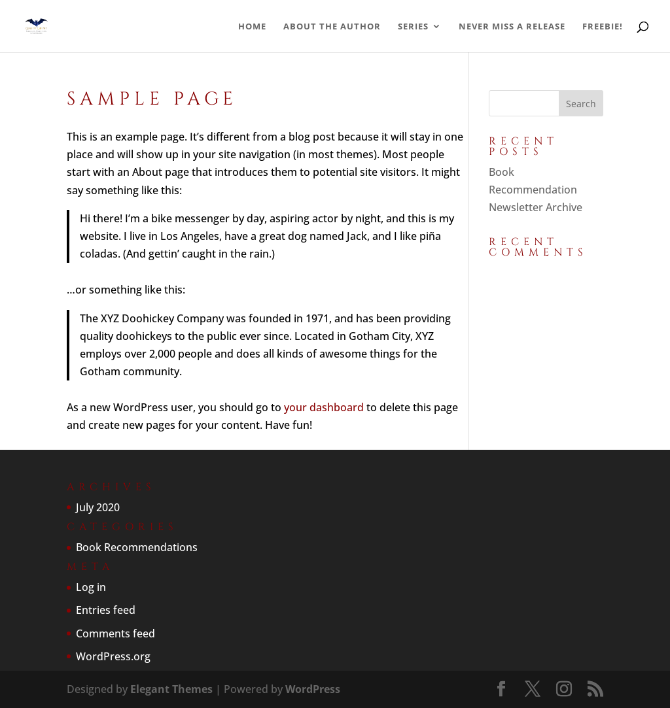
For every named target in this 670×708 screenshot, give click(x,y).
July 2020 (98, 507)
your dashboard (324, 407)
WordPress (312, 689)
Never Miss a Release (512, 27)
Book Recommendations (137, 547)
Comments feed (115, 633)
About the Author (332, 27)
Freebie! (602, 27)
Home (252, 27)
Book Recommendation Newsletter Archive (535, 189)
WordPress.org (113, 656)
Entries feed (105, 610)
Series (413, 27)
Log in (91, 587)
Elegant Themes (171, 689)
